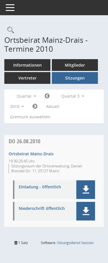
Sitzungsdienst (75, 242)
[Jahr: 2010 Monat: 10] (35, 106)
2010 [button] (17, 106)
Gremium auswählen (30, 116)
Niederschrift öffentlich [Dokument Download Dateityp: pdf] (42, 208)
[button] (85, 189)
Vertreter (27, 78)
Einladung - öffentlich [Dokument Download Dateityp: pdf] (40, 187)
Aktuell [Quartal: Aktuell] (52, 106)
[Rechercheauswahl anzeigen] (9, 30)
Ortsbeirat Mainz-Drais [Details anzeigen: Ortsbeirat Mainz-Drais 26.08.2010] (31, 153)
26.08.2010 (24, 141)
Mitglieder (75, 65)
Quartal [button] (26, 96)
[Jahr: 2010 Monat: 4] (47, 96)
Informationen (27, 65)
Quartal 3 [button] (72, 96)
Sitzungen (75, 78)
